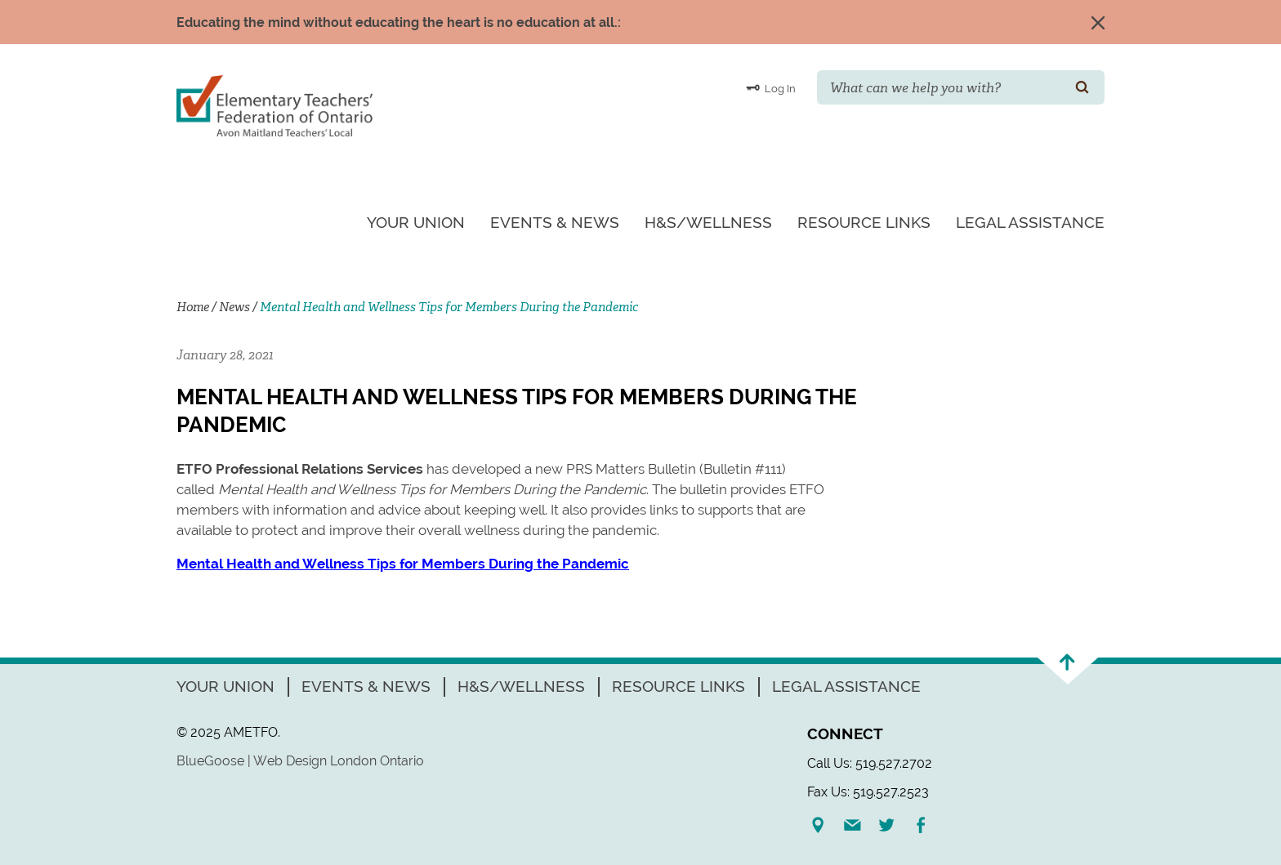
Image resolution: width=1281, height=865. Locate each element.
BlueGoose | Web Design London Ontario (300, 761)
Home (192, 307)
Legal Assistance (1030, 222)
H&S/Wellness (708, 222)
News (234, 307)
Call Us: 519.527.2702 (869, 763)
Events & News (554, 222)
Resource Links (864, 222)
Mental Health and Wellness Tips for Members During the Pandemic (402, 563)
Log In (771, 87)
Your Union (416, 222)
